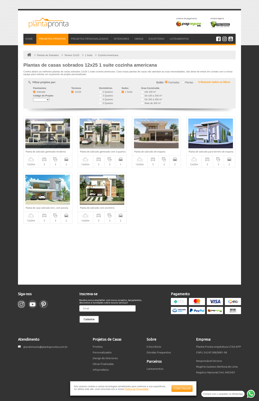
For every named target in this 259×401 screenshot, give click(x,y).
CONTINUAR (182, 388)
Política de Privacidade (136, 389)
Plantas (187, 82)
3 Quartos (106, 95)
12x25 (76, 92)
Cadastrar (89, 319)
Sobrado (39, 92)
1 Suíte (127, 92)
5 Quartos (106, 103)
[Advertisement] (129, 254)
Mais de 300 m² (151, 103)
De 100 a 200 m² (151, 95)
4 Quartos (106, 99)
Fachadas (172, 82)
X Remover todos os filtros (214, 82)
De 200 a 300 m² (151, 99)
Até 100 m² (148, 92)
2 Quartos (106, 92)
